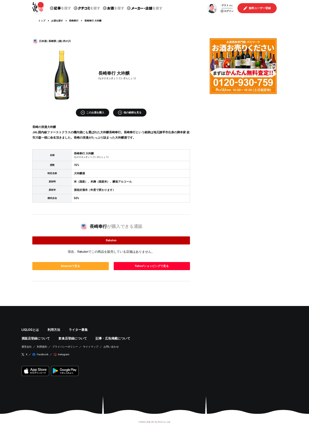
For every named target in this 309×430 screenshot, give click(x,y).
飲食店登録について (73, 338)
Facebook (42, 354)
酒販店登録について (35, 338)
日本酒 (43, 41)
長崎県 (52, 41)
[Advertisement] (243, 124)
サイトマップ (90, 346)
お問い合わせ (111, 346)
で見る (70, 266)
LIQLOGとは (30, 330)
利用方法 (53, 330)
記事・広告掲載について (113, 338)
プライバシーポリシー (65, 346)
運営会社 (26, 346)
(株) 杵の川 (64, 41)
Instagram (63, 354)
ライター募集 (78, 330)
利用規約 (42, 346)
